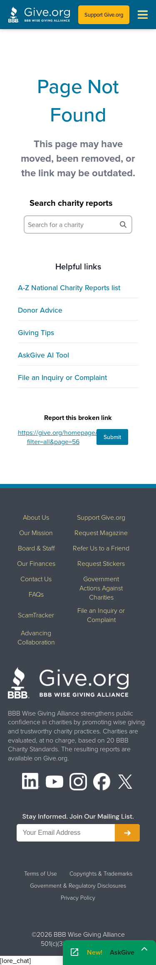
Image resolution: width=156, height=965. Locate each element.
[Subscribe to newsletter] (127, 833)
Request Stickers (101, 563)
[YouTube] (54, 782)
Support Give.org (103, 14)
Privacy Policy (78, 898)
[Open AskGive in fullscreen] (74, 952)
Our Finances (36, 563)
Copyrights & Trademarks (100, 873)
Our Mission (36, 532)
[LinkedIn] (31, 782)
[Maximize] (144, 949)
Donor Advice (40, 310)
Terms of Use (40, 873)
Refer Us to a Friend (101, 548)
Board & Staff (36, 548)
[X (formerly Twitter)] (125, 782)
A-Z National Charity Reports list (69, 287)
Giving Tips (36, 332)
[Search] (123, 224)
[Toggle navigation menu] (143, 15)
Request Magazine (101, 532)
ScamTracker (36, 614)
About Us (36, 517)
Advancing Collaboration (36, 637)
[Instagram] (78, 782)
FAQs (36, 594)
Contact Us (36, 578)
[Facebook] (102, 782)
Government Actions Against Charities (101, 588)
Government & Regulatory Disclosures (78, 885)
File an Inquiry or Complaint (62, 377)
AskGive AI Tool (43, 355)
